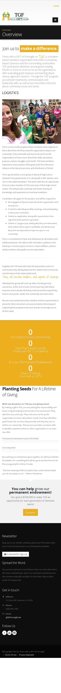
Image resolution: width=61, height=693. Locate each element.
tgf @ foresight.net (13, 617)
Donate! (30, 512)
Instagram (14, 633)
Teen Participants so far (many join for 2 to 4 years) (30, 350)
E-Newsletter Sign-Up (15, 554)
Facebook (4, 633)
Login (56, 6)
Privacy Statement (26, 655)
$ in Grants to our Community (30, 337)
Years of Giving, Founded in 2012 (31, 375)
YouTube (9, 633)
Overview (6, 30)
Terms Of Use (10, 655)
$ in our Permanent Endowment (30, 362)
